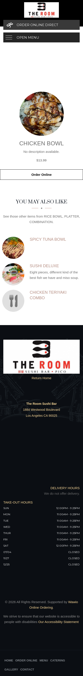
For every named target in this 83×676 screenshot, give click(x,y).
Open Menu (28, 37)
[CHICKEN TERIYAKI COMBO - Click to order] (14, 301)
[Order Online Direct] (41, 25)
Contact (27, 669)
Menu (44, 660)
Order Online (41, 174)
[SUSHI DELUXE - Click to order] (14, 274)
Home (8, 660)
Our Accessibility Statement (58, 622)
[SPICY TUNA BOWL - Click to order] (14, 248)
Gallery (11, 669)
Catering (57, 660)
